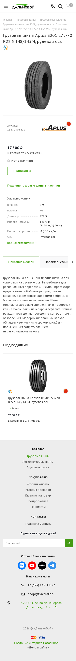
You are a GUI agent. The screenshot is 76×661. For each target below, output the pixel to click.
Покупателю (38, 477)
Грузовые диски (38, 467)
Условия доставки (38, 490)
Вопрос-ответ (38, 501)
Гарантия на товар (38, 495)
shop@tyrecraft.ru (41, 594)
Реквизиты (38, 507)
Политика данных (38, 523)
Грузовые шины (38, 456)
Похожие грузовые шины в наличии (33, 185)
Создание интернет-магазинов (36, 643)
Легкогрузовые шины (38, 462)
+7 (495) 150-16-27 (41, 585)
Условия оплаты (38, 484)
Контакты (38, 516)
